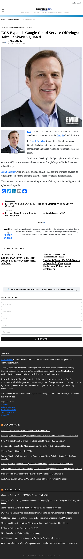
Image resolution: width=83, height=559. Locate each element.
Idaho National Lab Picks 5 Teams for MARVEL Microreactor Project (31, 508)
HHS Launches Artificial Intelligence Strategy (20, 533)
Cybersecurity (9, 254)
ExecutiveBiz (7, 359)
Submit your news (7, 412)
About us (4, 404)
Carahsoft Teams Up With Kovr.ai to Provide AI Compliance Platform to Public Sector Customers (61, 264)
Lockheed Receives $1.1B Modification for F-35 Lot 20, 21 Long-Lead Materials (35, 446)
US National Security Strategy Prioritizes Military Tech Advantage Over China (34, 523)
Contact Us (5, 415)
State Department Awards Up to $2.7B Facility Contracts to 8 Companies (32, 474)
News (20, 254)
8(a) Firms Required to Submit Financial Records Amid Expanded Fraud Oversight (36, 518)
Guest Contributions (8, 410)
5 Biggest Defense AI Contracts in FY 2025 (19, 528)
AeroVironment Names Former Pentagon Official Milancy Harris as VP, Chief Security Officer (41, 469)
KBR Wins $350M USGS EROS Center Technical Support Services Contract (33, 479)
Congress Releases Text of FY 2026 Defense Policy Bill (25, 495)
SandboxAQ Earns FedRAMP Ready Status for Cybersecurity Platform (18, 260)
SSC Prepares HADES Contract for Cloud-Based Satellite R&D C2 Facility (33, 441)
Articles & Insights (8, 407)
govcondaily (12, 489)
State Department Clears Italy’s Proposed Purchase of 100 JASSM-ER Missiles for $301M (39, 436)
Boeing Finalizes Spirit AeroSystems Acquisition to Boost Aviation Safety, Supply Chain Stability (38, 457)
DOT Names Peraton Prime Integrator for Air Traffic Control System (30, 538)
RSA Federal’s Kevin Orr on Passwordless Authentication (25, 431)
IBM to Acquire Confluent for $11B (16, 451)
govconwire (12, 425)
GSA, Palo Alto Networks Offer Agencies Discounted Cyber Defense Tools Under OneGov (39, 543)
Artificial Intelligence (54, 254)
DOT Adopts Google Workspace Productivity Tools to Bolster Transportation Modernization (40, 513)
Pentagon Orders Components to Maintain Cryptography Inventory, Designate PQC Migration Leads (41, 501)
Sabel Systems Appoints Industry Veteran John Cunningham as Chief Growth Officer (37, 463)
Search (75, 290)
